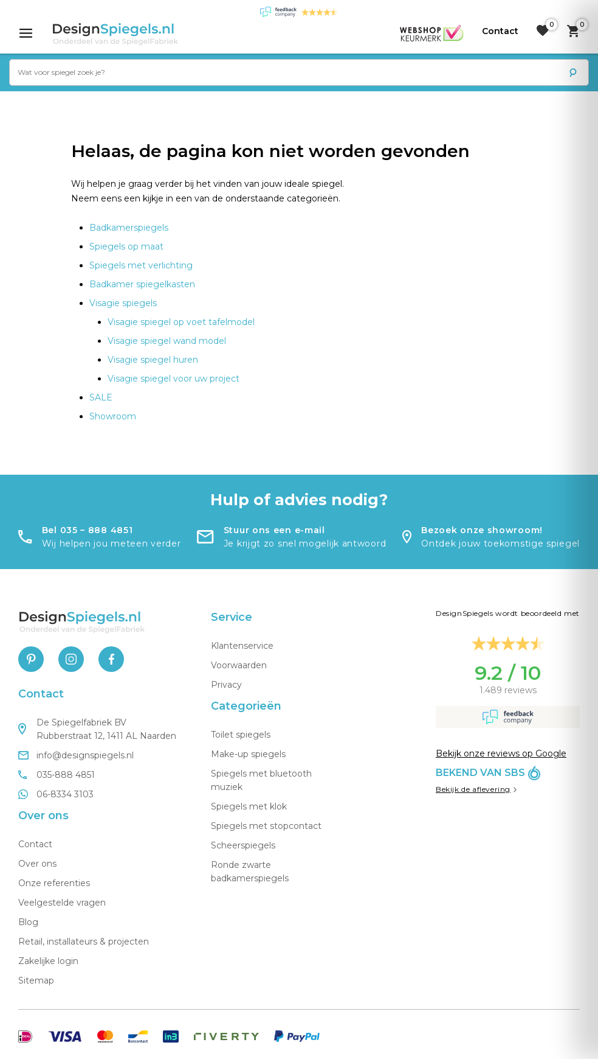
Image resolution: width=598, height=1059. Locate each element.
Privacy (226, 684)
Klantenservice (242, 645)
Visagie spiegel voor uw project (173, 378)
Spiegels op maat (126, 246)
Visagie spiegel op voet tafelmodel (181, 321)
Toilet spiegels (240, 734)
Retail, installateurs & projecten (83, 941)
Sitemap (36, 980)
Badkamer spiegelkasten (142, 284)
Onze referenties (54, 883)
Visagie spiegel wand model (167, 340)
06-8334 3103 (56, 794)
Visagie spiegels (123, 303)
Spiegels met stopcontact (266, 825)
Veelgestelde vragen (62, 902)
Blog (28, 922)
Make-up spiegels (248, 754)
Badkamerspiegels (128, 227)
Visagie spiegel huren (153, 359)
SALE (100, 397)
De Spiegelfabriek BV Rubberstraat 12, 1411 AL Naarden (97, 729)
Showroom (112, 416)
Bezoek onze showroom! (482, 530)
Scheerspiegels (243, 845)
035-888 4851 (56, 774)
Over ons (37, 863)
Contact (35, 844)
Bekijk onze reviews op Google (501, 753)
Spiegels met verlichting (141, 265)
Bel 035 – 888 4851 (87, 530)
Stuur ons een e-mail (274, 530)
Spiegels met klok (249, 806)
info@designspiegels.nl (76, 755)
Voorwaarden (239, 665)
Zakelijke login (48, 961)
